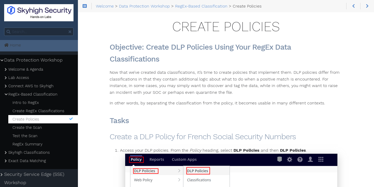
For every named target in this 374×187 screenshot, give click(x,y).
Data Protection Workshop (33, 60)
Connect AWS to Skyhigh (31, 86)
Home (12, 45)
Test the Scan (24, 135)
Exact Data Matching (27, 160)
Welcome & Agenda (25, 69)
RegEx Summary (27, 144)
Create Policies (43, 119)
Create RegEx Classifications (38, 111)
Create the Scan (27, 127)
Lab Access (18, 77)
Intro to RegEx (25, 102)
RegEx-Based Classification (32, 94)
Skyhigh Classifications (29, 152)
